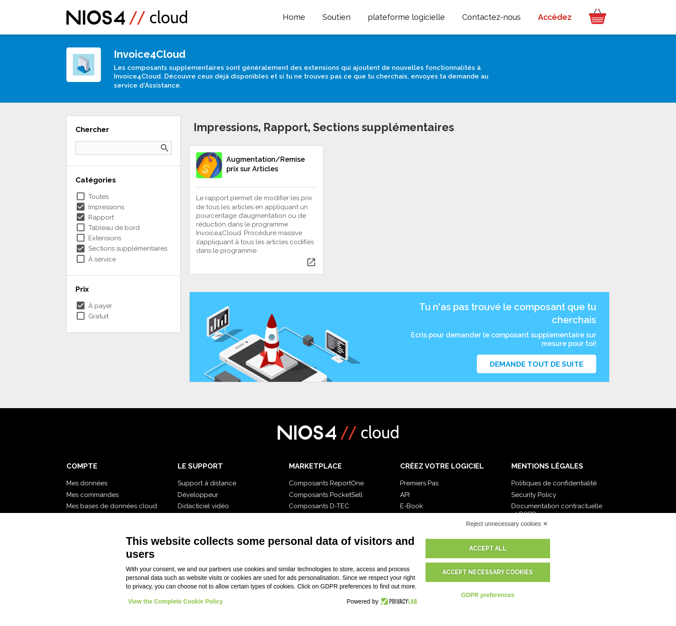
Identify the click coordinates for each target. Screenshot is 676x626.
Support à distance (207, 483)
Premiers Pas (419, 483)
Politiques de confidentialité (554, 483)
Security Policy (533, 495)
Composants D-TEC (319, 506)
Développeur (198, 495)
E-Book (411, 506)
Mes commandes (92, 495)
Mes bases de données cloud (111, 506)
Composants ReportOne (326, 483)
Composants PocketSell (326, 495)
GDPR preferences (488, 594)
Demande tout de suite (536, 364)
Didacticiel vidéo (203, 506)
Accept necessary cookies (487, 572)
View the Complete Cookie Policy (175, 601)
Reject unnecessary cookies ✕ (507, 523)
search (165, 148)
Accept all (488, 548)
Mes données (86, 483)
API (405, 495)
